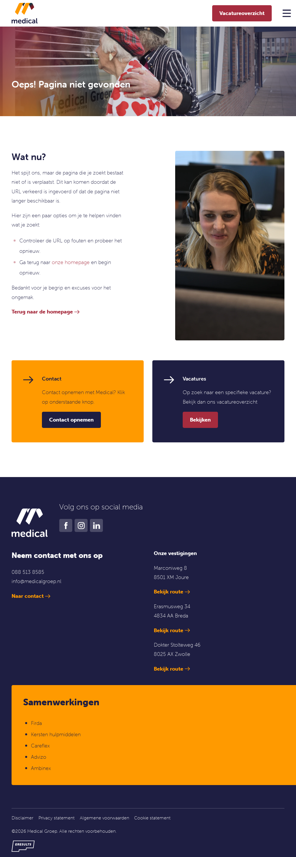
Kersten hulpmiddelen (56, 734)
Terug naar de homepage (42, 311)
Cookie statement (152, 818)
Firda (36, 723)
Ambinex (41, 768)
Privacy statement (56, 818)
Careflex (40, 745)
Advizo (38, 757)
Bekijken (200, 419)
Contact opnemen (71, 419)
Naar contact (28, 596)
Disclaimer (22, 818)
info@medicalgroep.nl (36, 581)
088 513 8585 (28, 572)
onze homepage (71, 262)
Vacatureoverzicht (241, 13)
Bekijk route (168, 591)
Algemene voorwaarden (104, 818)
